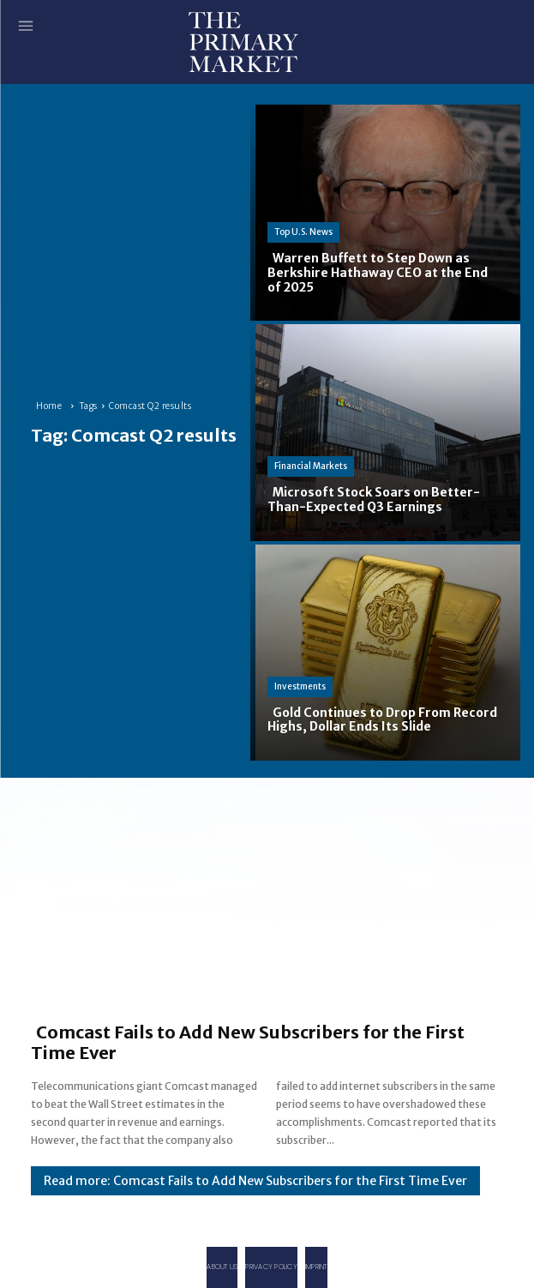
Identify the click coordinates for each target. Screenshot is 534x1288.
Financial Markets (310, 466)
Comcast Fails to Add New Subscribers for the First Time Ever (248, 1042)
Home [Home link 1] (49, 406)
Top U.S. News (303, 232)
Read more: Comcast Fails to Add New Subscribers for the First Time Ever (255, 1181)
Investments (300, 686)
